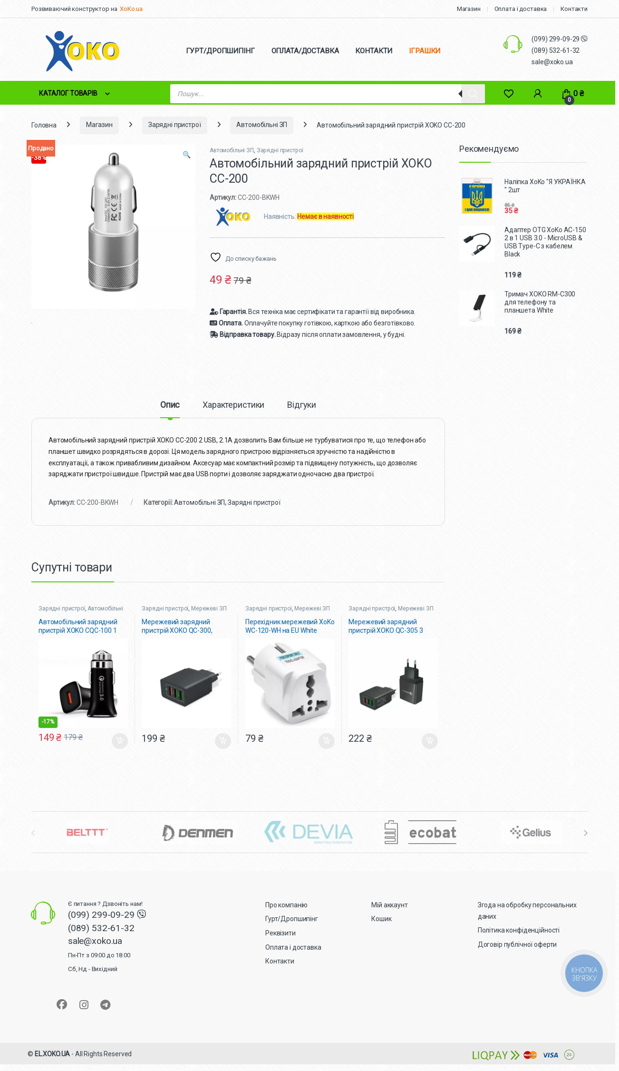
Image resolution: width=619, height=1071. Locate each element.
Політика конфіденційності (519, 941)
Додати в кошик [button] (120, 752)
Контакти (574, 8)
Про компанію (286, 916)
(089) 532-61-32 (556, 50)
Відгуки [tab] (301, 416)
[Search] (473, 93)
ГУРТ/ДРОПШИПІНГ (220, 51)
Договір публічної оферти (517, 956)
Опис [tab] (170, 416)
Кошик (381, 930)
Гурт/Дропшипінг (291, 930)
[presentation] (585, 844)
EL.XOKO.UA (52, 1065)
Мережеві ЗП (208, 620)
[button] (187, 155)
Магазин (469, 8)
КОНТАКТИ (373, 51)
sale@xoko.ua (552, 62)
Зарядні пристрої (174, 124)
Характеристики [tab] (233, 416)
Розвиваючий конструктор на (74, 8)
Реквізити (280, 944)
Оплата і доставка (520, 8)
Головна (44, 124)
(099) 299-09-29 (556, 39)
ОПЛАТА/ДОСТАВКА (305, 51)
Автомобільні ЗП (261, 124)
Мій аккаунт (389, 916)
